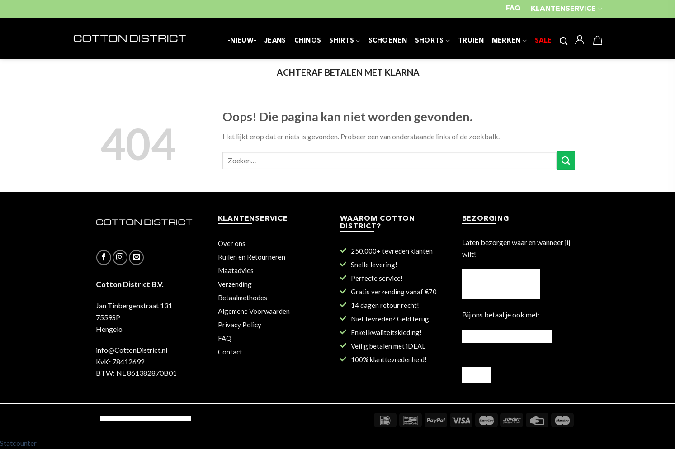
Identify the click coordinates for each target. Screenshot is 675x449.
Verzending (235, 284)
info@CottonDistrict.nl (131, 349)
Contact (230, 352)
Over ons (231, 243)
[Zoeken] (563, 41)
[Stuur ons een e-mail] (136, 257)
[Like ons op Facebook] (103, 257)
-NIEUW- (241, 41)
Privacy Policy (239, 325)
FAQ (513, 8)
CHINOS (307, 41)
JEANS (275, 41)
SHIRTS (344, 41)
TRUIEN (471, 41)
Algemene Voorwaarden (254, 311)
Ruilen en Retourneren (251, 257)
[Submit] (566, 160)
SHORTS (432, 41)
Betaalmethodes (242, 297)
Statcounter (18, 443)
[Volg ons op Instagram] (120, 257)
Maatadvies (236, 270)
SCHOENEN (387, 41)
